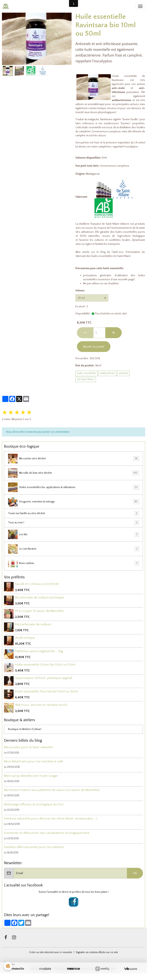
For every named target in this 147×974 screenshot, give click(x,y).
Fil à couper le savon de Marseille (39, 611)
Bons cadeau (73, 563)
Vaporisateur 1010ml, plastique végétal (43, 678)
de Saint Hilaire (110, 223)
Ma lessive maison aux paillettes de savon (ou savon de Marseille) (52, 790)
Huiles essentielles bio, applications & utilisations (73, 487)
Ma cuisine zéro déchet (73, 458)
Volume (80, 290)
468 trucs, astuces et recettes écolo (41, 705)
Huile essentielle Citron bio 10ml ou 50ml (45, 665)
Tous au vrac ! (73, 522)
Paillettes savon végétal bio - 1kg (39, 651)
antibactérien (107, 373)
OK (135, 873)
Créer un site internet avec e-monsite (50, 952)
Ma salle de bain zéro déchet (73, 473)
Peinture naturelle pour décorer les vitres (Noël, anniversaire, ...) (50, 818)
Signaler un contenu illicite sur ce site (97, 952)
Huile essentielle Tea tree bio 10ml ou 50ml (46, 691)
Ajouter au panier (94, 346)
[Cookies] (8, 966)
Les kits (73, 534)
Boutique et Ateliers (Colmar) (24, 729)
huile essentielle (86, 373)
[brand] (6, 6)
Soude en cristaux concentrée (37, 584)
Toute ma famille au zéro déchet (73, 513)
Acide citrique (25, 638)
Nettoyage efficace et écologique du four (34, 804)
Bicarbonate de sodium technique (39, 597)
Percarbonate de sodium (33, 624)
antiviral (123, 373)
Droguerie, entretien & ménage (73, 501)
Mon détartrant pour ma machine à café (33, 761)
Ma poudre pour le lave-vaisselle (28, 747)
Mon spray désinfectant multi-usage (31, 776)
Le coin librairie (73, 549)
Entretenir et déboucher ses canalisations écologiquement (46, 833)
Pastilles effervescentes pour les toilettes (34, 847)
